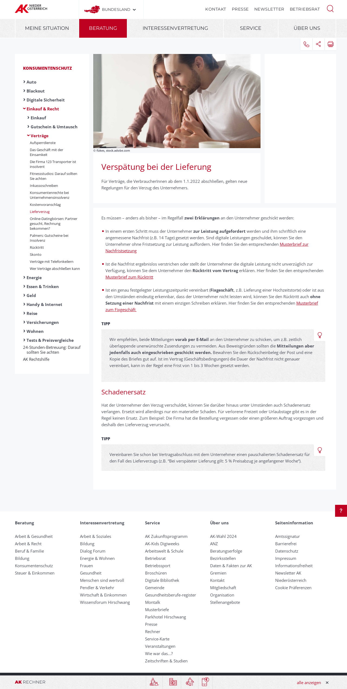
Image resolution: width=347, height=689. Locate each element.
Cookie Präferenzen (293, 587)
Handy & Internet (44, 304)
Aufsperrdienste (43, 142)
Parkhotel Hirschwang (165, 617)
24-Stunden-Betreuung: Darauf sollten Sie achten (54, 350)
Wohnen (35, 331)
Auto (31, 82)
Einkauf (38, 117)
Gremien (218, 573)
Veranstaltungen (160, 646)
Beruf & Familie (29, 551)
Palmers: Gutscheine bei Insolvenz (49, 238)
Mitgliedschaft (223, 587)
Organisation (222, 595)
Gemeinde (154, 587)
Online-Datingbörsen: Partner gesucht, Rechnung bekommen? (53, 223)
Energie (34, 277)
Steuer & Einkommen (34, 573)
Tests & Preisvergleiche (50, 340)
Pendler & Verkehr (97, 587)
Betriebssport (157, 565)
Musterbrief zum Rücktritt (129, 277)
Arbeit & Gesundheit (34, 536)
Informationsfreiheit (294, 565)
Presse (240, 9)
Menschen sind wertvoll (102, 580)
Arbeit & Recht (28, 543)
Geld (31, 295)
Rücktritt (37, 247)
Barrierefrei (286, 543)
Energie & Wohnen (97, 558)
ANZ (214, 543)
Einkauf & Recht (43, 108)
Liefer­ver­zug (40, 211)
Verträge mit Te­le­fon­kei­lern (51, 261)
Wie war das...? (159, 653)
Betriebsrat (305, 9)
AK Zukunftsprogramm (166, 536)
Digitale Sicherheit (46, 100)
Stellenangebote (225, 602)
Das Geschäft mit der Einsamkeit (46, 152)
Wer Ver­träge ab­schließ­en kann (55, 268)
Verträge (40, 135)
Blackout (36, 91)
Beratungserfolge (226, 551)
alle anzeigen (309, 682)
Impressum (285, 558)
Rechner (152, 631)
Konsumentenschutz (47, 68)
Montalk (152, 602)
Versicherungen (43, 322)
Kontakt (215, 9)
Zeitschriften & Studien (166, 661)
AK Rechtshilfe (38, 359)
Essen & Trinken (43, 286)
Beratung (103, 28)
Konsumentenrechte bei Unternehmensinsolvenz (49, 195)
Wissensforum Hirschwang (105, 602)
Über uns (307, 28)
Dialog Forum (92, 551)
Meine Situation (47, 28)
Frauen (86, 565)
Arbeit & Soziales (95, 536)
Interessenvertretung (175, 28)
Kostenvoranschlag (45, 204)
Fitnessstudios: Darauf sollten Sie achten (53, 176)
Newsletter (269, 9)
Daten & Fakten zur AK (231, 565)
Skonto (35, 254)
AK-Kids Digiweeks (162, 543)
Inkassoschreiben (44, 185)
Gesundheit (90, 573)
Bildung (22, 558)
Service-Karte (157, 639)
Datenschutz (286, 551)
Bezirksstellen (223, 558)
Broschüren (156, 573)
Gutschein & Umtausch (54, 126)
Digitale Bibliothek (162, 580)
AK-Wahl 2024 (223, 536)
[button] (330, 8)
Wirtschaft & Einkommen (103, 595)
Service (250, 28)
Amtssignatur (287, 536)
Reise (32, 313)
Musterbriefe (157, 609)
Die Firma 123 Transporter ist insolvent (53, 164)
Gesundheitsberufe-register (170, 595)
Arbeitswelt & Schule (164, 551)
